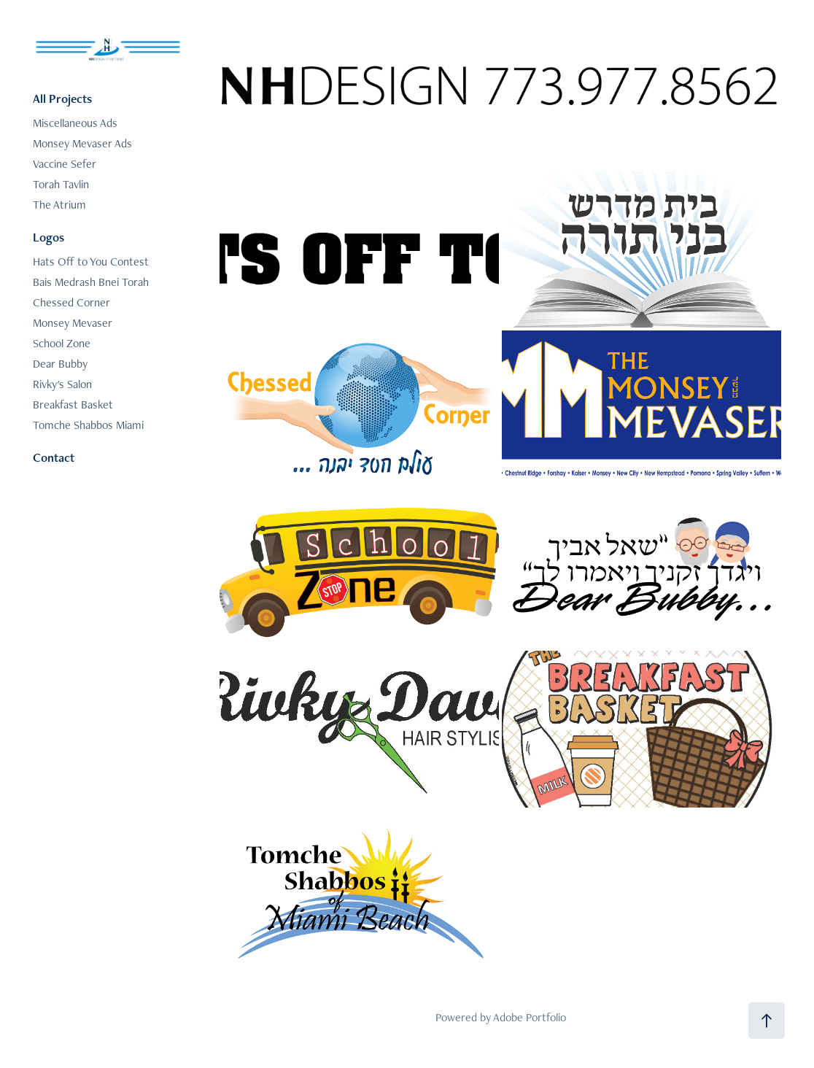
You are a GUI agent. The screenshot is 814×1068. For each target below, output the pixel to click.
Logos (48, 237)
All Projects (62, 98)
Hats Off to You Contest (91, 261)
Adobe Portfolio (529, 1017)
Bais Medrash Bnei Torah (91, 282)
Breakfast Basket (73, 404)
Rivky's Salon (62, 384)
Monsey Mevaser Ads (82, 143)
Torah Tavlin (61, 184)
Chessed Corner (71, 302)
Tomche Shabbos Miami (88, 425)
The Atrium (59, 204)
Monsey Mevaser (72, 322)
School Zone (61, 343)
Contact (53, 457)
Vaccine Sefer (64, 163)
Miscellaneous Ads (75, 123)
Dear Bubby (60, 363)
